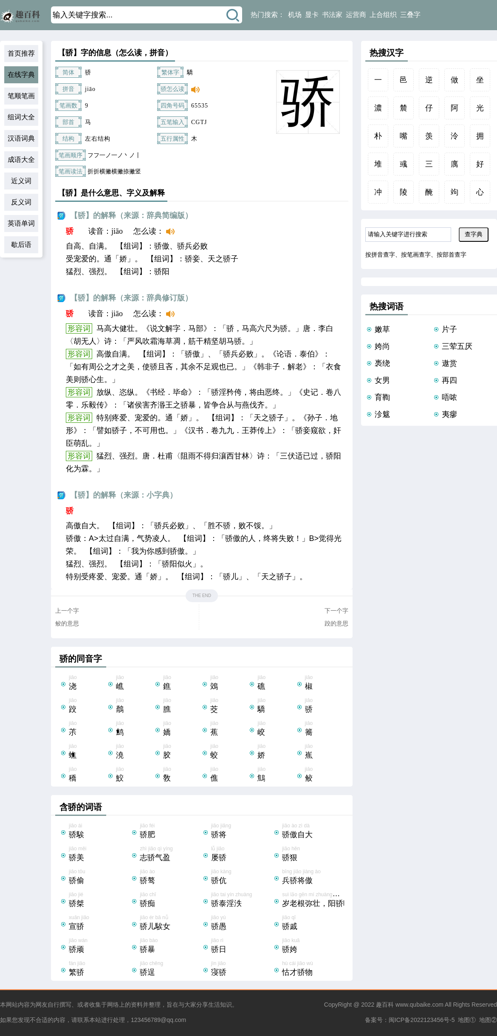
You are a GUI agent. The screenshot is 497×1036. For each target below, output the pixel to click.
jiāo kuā (313, 946)
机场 (295, 14)
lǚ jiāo (242, 854)
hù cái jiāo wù (313, 969)
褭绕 (382, 363)
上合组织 (383, 14)
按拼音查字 (380, 254)
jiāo (88, 683)
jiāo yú (242, 923)
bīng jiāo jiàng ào (313, 877)
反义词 (21, 202)
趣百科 (385, 1004)
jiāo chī (170, 900)
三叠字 (410, 14)
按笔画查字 (416, 254)
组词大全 (21, 117)
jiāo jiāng (242, 832)
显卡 (312, 14)
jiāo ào (170, 877)
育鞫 (382, 397)
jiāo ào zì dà (313, 832)
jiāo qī (313, 923)
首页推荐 (21, 53)
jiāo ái (99, 832)
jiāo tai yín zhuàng (242, 900)
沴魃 (382, 414)
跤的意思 (336, 623)
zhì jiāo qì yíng (170, 854)
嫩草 (382, 329)
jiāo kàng (242, 877)
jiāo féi (170, 832)
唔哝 (449, 397)
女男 (382, 380)
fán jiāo (99, 969)
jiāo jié (99, 900)
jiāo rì (242, 946)
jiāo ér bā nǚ (170, 923)
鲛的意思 (67, 623)
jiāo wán (99, 946)
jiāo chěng (170, 969)
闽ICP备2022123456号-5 (422, 1019)
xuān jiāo (99, 923)
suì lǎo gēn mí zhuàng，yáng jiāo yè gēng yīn (334, 900)
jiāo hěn (313, 854)
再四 (449, 380)
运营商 (356, 14)
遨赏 (449, 363)
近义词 (21, 180)
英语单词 (21, 223)
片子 (449, 329)
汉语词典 (21, 138)
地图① (467, 1019)
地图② (488, 1019)
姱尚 (382, 346)
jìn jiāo (242, 969)
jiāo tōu (99, 877)
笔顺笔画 (21, 95)
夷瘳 (449, 414)
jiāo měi (99, 854)
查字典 (474, 234)
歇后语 (21, 244)
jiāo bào (170, 946)
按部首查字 (451, 254)
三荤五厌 (457, 346)
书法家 (332, 14)
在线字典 (21, 74)
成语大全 (21, 159)
